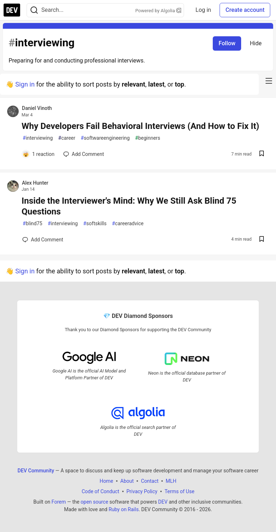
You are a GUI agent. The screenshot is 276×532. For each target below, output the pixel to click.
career (66, 138)
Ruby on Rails (124, 509)
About (127, 481)
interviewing (38, 138)
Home (106, 481)
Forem (58, 502)
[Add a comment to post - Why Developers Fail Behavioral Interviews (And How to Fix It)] (38, 154)
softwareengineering (105, 138)
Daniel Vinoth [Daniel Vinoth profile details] (37, 108)
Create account (244, 9)
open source (94, 502)
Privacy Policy (141, 491)
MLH (171, 481)
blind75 (32, 223)
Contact (149, 481)
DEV (162, 502)
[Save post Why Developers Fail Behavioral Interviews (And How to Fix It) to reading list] (261, 154)
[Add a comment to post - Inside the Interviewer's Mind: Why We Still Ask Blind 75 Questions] (43, 239)
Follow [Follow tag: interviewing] (226, 43)
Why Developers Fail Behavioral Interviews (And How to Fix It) (140, 126)
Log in (203, 9)
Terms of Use (179, 491)
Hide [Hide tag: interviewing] (256, 43)
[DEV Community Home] (12, 10)
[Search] (34, 10)
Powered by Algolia (158, 10)
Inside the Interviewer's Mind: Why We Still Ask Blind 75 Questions (129, 206)
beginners (147, 138)
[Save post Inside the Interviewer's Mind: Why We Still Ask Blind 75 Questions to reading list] (261, 240)
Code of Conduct (100, 491)
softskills (94, 223)
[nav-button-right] (269, 81)
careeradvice (127, 223)
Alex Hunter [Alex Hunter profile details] (35, 183)
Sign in (24, 84)
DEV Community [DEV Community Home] (36, 470)
